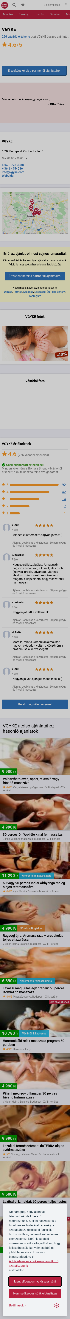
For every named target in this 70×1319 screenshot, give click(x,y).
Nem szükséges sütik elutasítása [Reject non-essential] (35, 1293)
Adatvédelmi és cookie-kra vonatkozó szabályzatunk (33, 1263)
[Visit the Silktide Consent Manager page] (56, 1305)
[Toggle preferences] (17, 1305)
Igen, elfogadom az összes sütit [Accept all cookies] (35, 1281)
